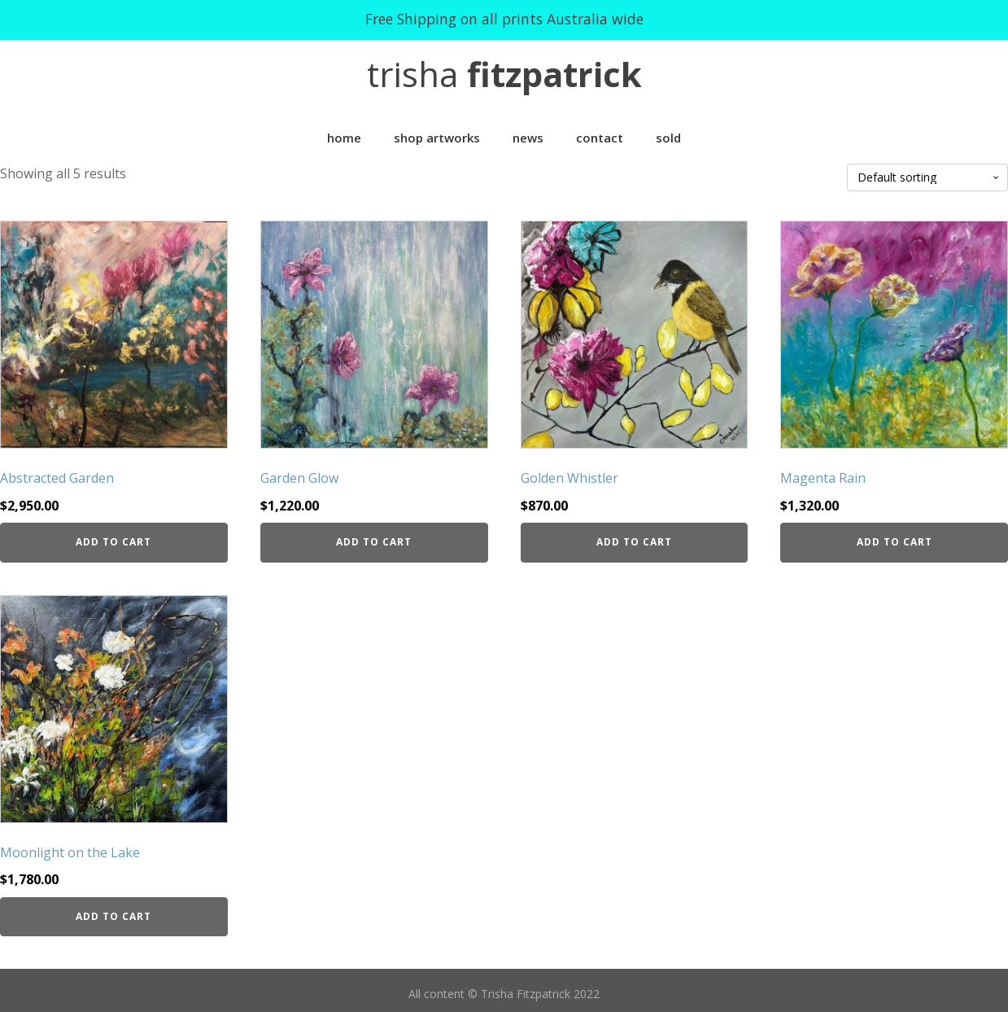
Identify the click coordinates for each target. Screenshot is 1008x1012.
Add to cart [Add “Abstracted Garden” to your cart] (113, 542)
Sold (668, 137)
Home (344, 137)
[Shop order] (927, 178)
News (528, 137)
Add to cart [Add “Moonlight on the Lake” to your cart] (113, 916)
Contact (599, 137)
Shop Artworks (437, 137)
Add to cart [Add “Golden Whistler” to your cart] (634, 542)
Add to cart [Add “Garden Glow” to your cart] (374, 542)
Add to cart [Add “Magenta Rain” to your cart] (894, 542)
